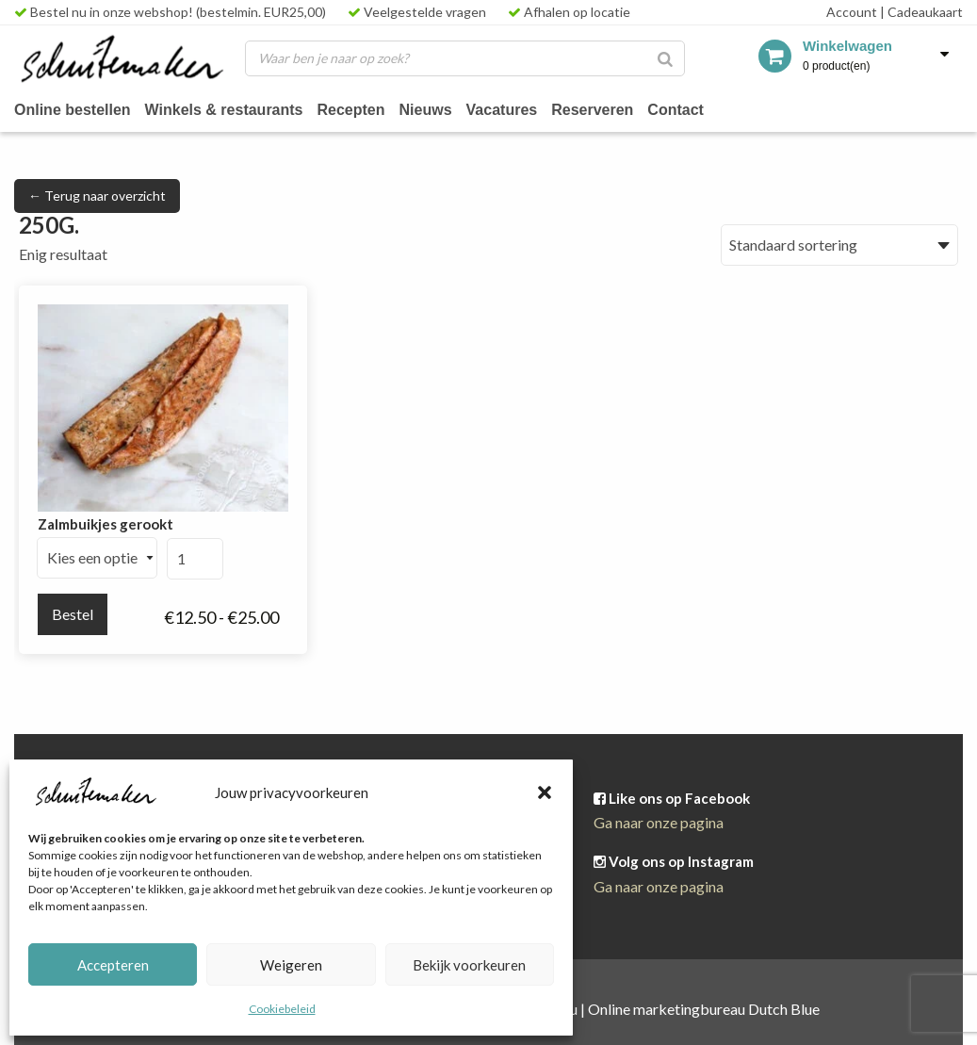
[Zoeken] (665, 58)
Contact (699, 109)
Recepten (363, 109)
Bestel (72, 614)
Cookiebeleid (282, 1009)
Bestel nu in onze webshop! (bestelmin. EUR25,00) (170, 12)
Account (851, 12)
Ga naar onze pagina (659, 822)
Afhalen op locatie (569, 12)
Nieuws (439, 109)
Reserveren (613, 109)
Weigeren (291, 964)
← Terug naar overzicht (97, 196)
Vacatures (518, 109)
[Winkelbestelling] (839, 245)
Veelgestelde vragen (417, 12)
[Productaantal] (195, 559)
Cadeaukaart (921, 12)
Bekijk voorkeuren (469, 964)
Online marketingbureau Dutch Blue (704, 1009)
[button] (544, 792)
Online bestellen (75, 109)
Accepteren (113, 964)
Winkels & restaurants (231, 109)
